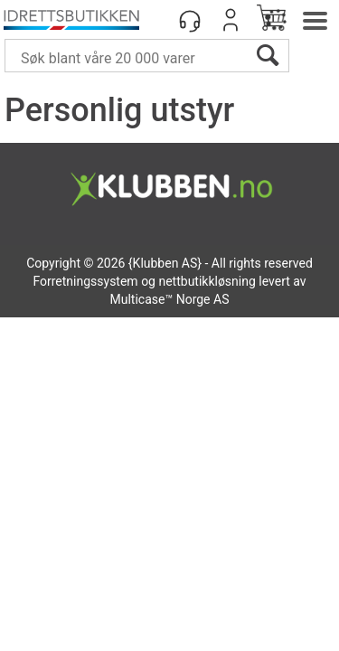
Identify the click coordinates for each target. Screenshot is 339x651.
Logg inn (230, 20)
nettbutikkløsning (206, 281)
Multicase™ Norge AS (170, 299)
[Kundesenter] (189, 19)
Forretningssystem (85, 281)
